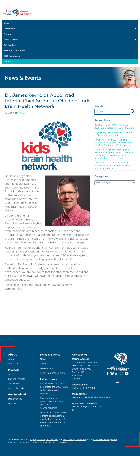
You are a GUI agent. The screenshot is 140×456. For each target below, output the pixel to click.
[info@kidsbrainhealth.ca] (118, 382)
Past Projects (15, 383)
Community (70, 28)
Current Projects (16, 379)
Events (43, 363)
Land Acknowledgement (105, 440)
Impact (11, 374)
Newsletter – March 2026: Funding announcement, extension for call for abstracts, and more (112, 165)
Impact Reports (16, 388)
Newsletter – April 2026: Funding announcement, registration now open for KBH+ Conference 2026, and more (113, 143)
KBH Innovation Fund (14, 50)
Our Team (13, 363)
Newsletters (46, 368)
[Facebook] (108, 374)
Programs (70, 34)
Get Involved (70, 45)
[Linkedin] (117, 374)
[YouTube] (127, 374)
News (23, 113)
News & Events (70, 39)
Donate (7, 61)
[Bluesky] (112, 374)
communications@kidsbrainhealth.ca (91, 397)
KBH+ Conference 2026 (52, 373)
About (70, 23)
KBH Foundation (70, 56)
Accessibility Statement (74, 440)
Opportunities (15, 399)
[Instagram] (122, 374)
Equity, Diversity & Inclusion (44, 440)
